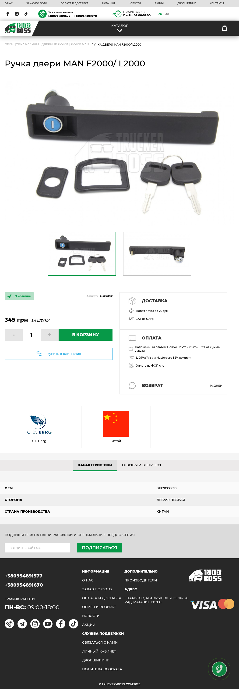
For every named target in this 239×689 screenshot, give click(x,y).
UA (167, 14)
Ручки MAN (80, 44)
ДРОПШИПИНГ (186, 3)
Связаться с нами (100, 643)
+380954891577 (59, 16)
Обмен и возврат (99, 607)
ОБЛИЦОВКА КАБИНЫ (22, 44)
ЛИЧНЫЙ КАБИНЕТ (99, 651)
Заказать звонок (61, 12)
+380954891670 (85, 16)
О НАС (9, 3)
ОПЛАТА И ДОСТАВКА (74, 3)
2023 (137, 684)
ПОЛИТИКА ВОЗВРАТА (102, 669)
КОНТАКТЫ (217, 3)
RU (160, 14)
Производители (140, 580)
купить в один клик (64, 354)
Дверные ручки (55, 44)
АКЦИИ (159, 3)
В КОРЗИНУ (85, 334)
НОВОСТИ (135, 3)
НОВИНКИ (108, 3)
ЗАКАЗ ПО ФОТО (36, 3)
